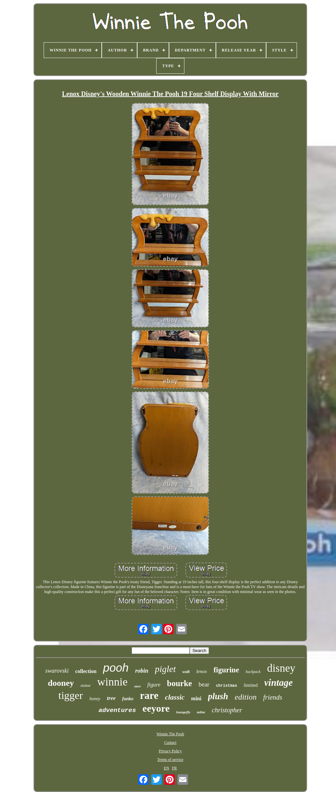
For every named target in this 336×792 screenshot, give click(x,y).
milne (201, 712)
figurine (226, 670)
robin (141, 670)
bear (204, 684)
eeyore (156, 708)
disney (281, 668)
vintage (278, 682)
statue (85, 685)
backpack (253, 671)
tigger (70, 695)
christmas (226, 685)
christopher (227, 710)
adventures (117, 710)
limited (251, 685)
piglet (165, 669)
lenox (201, 671)
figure (153, 685)
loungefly (183, 712)
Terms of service (170, 759)
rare (149, 695)
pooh (116, 667)
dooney (61, 683)
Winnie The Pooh (170, 734)
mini (196, 698)
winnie (112, 682)
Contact (170, 742)
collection (85, 671)
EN (166, 768)
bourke (179, 683)
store (137, 686)
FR (174, 768)
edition (246, 697)
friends (272, 697)
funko (127, 698)
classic (175, 697)
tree (111, 698)
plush (218, 696)
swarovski (57, 670)
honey (94, 698)
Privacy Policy (170, 751)
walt (186, 671)
